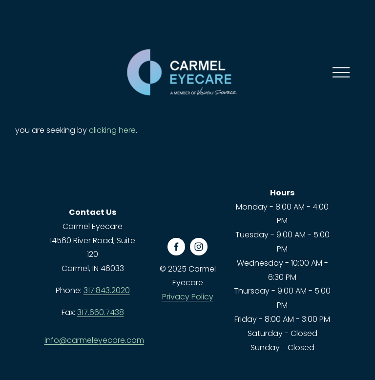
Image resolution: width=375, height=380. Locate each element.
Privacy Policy (187, 296)
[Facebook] (176, 246)
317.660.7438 (100, 312)
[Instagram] (199, 246)
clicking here (112, 130)
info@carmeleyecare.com (94, 340)
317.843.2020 (106, 290)
